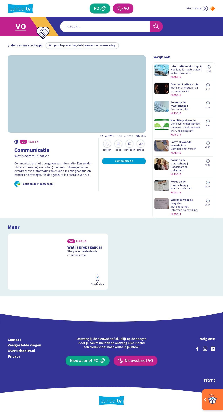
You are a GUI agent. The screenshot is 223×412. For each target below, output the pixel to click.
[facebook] (197, 349)
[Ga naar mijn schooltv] (197, 8)
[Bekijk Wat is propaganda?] (58, 262)
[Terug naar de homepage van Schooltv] (20, 8)
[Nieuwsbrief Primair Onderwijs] (88, 361)
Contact (14, 340)
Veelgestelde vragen (24, 345)
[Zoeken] (156, 26)
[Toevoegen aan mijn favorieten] (107, 145)
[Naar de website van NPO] (212, 8)
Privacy (14, 356)
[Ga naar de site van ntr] (209, 380)
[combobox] (105, 26)
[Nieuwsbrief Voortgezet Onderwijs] (135, 361)
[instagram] (205, 349)
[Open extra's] (212, 399)
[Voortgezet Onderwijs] (123, 8)
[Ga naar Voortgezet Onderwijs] (25, 26)
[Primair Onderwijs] (100, 8)
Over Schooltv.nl (21, 351)
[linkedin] (213, 349)
